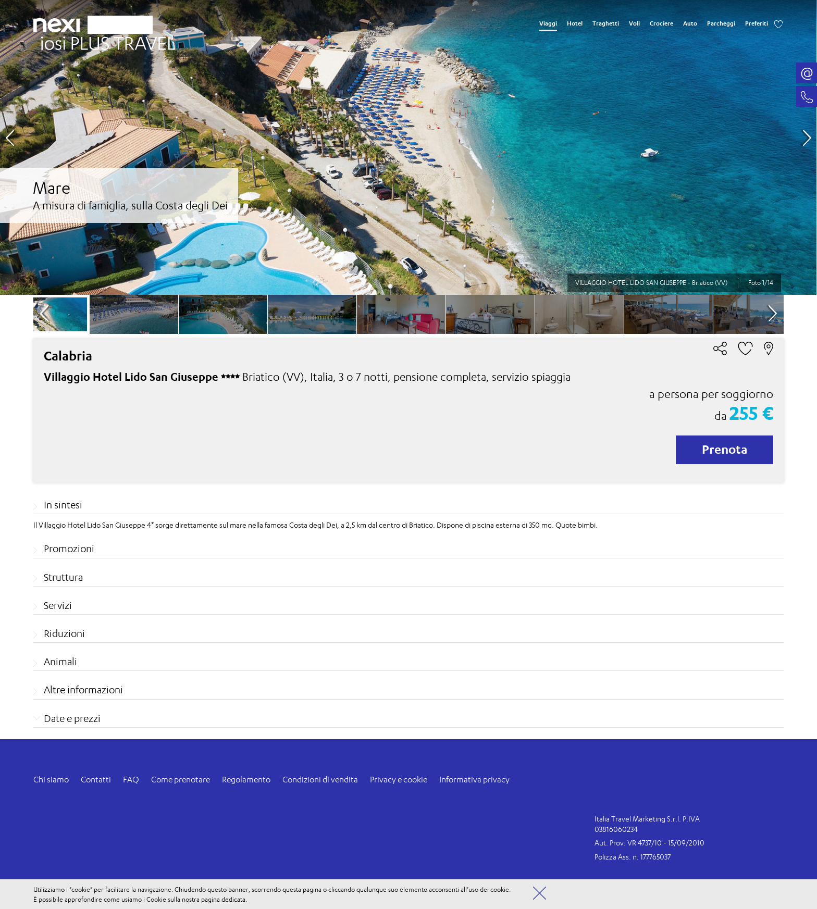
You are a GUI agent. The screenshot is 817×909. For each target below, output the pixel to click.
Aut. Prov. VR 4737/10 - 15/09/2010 (649, 842)
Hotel (575, 23)
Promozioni (69, 548)
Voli (634, 23)
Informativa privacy (474, 780)
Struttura (63, 577)
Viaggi (548, 23)
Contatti (96, 780)
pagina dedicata (223, 899)
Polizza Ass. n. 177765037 (633, 856)
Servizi (58, 605)
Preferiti (756, 23)
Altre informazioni (83, 689)
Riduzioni (64, 633)
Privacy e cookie (398, 780)
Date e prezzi (72, 718)
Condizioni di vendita (320, 780)
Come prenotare (180, 780)
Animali (60, 661)
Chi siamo (51, 780)
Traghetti (605, 23)
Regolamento (246, 780)
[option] (408, 147)
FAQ (131, 780)
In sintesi (63, 505)
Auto (690, 23)
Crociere (661, 23)
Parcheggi (721, 23)
